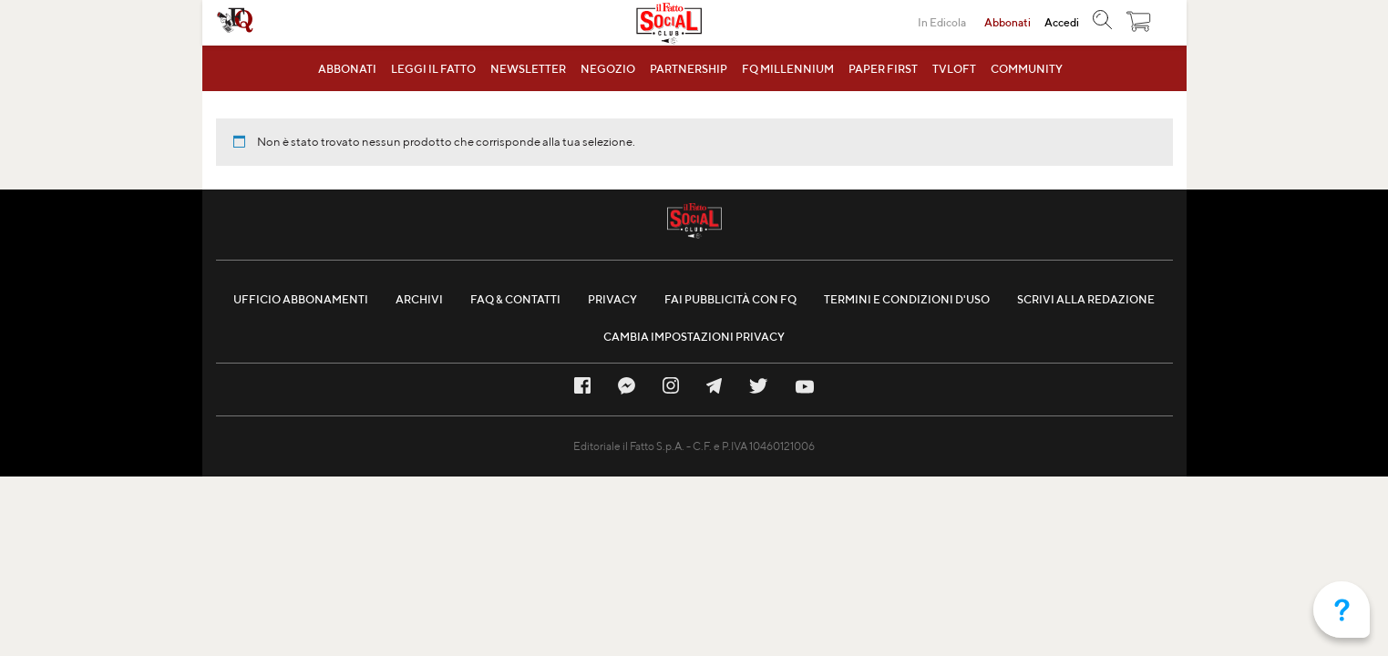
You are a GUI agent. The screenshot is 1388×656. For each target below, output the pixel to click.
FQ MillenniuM (788, 69)
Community (1027, 69)
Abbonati (347, 69)
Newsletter (528, 69)
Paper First (883, 69)
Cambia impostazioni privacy (694, 336)
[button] (1139, 25)
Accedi (1061, 22)
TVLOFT (954, 69)
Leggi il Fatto (433, 69)
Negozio (608, 69)
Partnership (688, 69)
